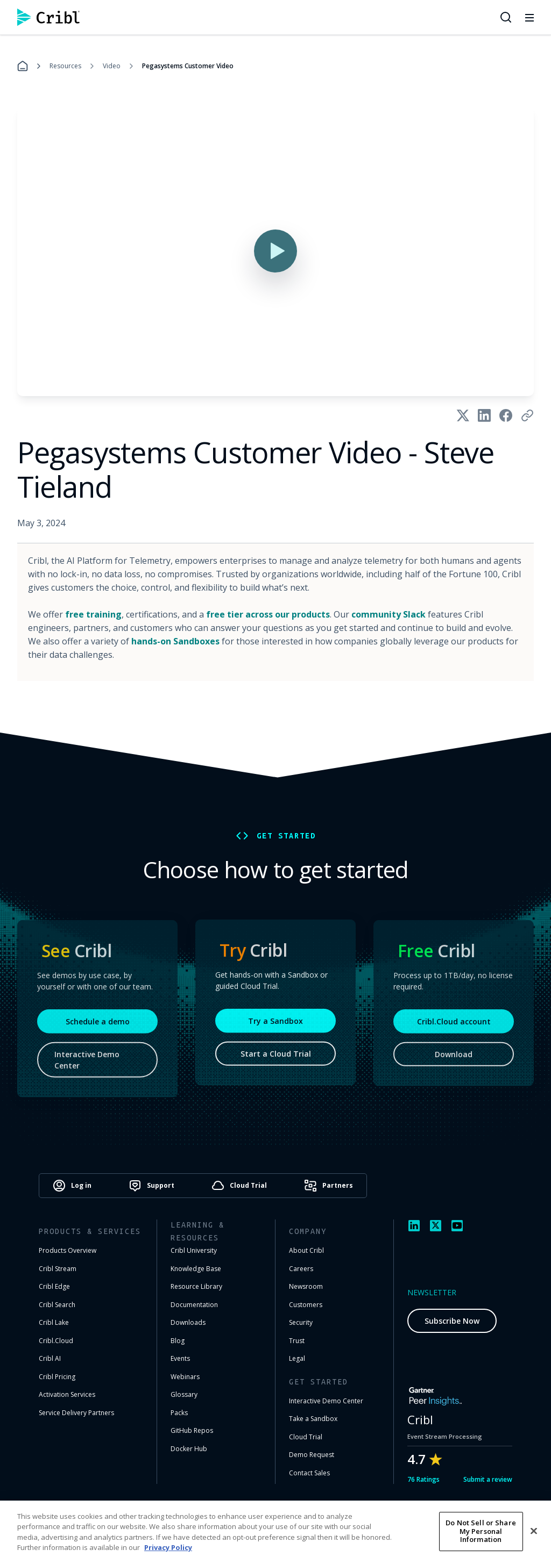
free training (93, 614)
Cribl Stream (57, 1268)
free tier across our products (268, 614)
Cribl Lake (54, 1322)
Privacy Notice (413, 1529)
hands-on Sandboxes (175, 641)
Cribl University (194, 1250)
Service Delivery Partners (76, 1412)
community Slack (388, 614)
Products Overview (67, 1250)
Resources (65, 65)
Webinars (185, 1376)
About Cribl (306, 1250)
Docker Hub (189, 1448)
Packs (179, 1412)
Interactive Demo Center (86, 1065)
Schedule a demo (98, 1027)
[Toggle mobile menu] (529, 17)
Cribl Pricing (57, 1376)
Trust (297, 1340)
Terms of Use (349, 1529)
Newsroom (306, 1286)
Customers (305, 1304)
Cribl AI (50, 1358)
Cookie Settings (482, 1529)
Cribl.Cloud (56, 1340)
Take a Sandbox (313, 1418)
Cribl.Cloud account (454, 1027)
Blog (178, 1340)
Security (301, 1322)
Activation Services (67, 1394)
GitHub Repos (192, 1430)
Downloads (188, 1322)
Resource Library (196, 1286)
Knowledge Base (196, 1268)
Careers (301, 1268)
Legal (297, 1358)
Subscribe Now (452, 1321)
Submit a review (487, 1479)
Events (180, 1358)
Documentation (194, 1304)
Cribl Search (57, 1304)
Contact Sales (309, 1472)
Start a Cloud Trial (276, 1057)
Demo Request (311, 1454)
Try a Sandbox (275, 1025)
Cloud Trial (305, 1436)
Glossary (184, 1394)
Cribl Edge (54, 1286)
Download (453, 1059)
